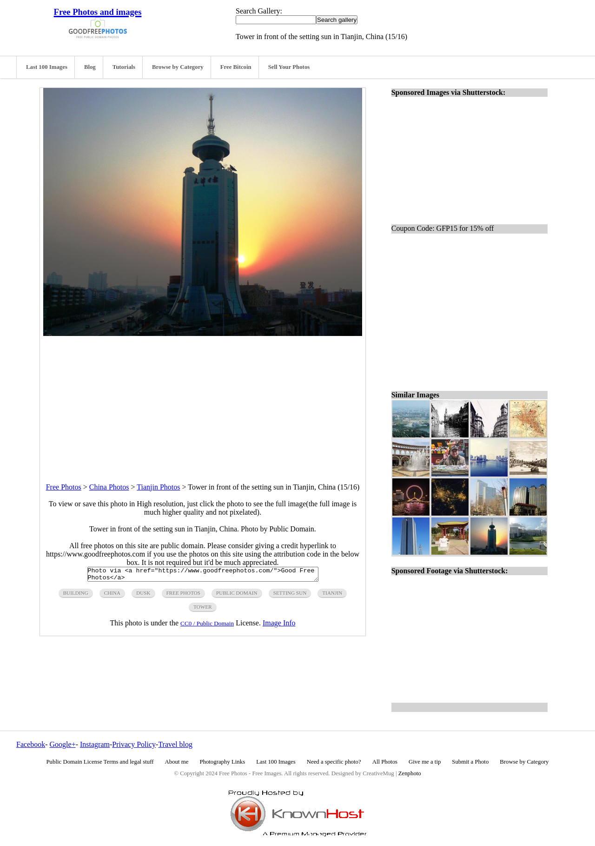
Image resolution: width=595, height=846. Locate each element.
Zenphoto (409, 773)
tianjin (332, 595)
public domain (237, 595)
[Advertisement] (202, 401)
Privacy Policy (134, 744)
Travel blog (175, 744)
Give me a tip (425, 762)
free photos (183, 595)
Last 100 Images (46, 67)
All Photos (384, 762)
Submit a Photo (470, 762)
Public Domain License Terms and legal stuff (100, 762)
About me (177, 762)
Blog (90, 67)
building (75, 595)
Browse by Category (178, 67)
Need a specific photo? (334, 762)
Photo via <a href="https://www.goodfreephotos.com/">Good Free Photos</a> (202, 575)
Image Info (279, 626)
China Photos (109, 487)
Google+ (63, 744)
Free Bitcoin (235, 67)
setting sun (290, 595)
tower (202, 609)
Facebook (30, 744)
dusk (143, 595)
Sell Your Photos (289, 67)
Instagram (95, 744)
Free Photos (63, 487)
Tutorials (123, 67)
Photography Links (222, 762)
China (112, 595)
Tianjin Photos (158, 487)
